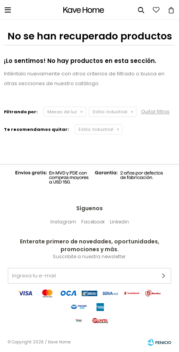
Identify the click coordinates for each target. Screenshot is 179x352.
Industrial (110, 112)
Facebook (93, 221)
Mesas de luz (62, 112)
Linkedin (119, 221)
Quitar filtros (155, 111)
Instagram (63, 221)
